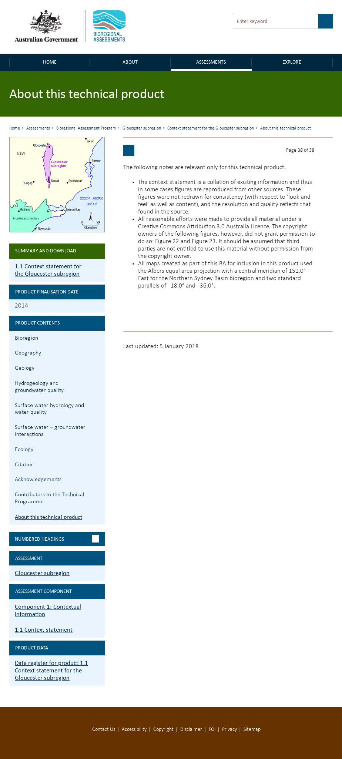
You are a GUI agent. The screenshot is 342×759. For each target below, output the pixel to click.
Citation (24, 465)
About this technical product (48, 516)
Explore (291, 62)
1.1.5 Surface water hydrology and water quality (98, 404)
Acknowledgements (38, 480)
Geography (28, 353)
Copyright (163, 729)
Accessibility (134, 729)
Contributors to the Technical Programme (49, 498)
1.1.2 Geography (98, 352)
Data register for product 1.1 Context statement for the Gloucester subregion (51, 670)
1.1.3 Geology (98, 367)
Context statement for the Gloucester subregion (210, 128)
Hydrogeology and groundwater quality (39, 386)
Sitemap (252, 729)
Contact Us (103, 729)
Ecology (24, 450)
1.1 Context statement (44, 630)
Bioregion (26, 338)
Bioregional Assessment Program (86, 128)
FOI (212, 729)
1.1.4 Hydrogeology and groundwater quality (98, 382)
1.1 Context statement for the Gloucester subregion (48, 270)
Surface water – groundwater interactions (50, 430)
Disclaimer (191, 729)
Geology (24, 368)
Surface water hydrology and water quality (49, 409)
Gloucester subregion (142, 128)
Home (50, 62)
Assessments (211, 62)
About (130, 62)
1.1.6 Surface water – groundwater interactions (98, 426)
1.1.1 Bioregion (98, 337)
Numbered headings (39, 539)
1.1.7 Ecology (98, 448)
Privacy (229, 729)
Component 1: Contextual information (48, 610)
